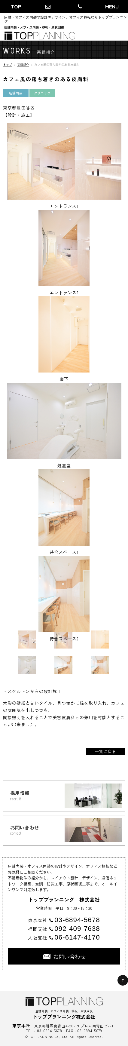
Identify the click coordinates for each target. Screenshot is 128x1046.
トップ (7, 64)
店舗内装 (15, 92)
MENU (112, 6)
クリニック (42, 92)
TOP (16, 6)
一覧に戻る (105, 751)
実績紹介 (23, 64)
